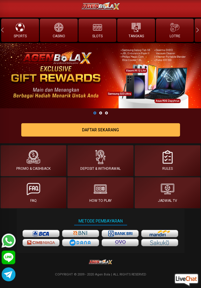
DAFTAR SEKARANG (100, 130)
